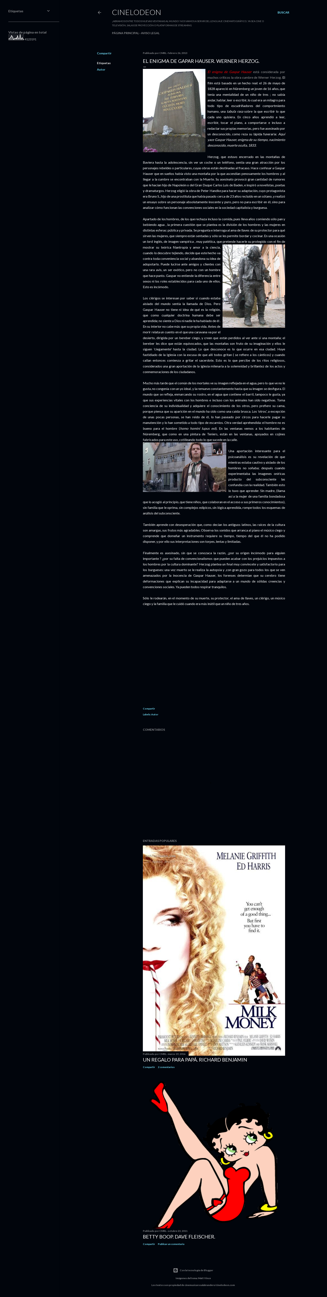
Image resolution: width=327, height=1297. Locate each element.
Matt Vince (204, 1278)
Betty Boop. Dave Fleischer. (179, 1237)
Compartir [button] (104, 53)
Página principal (125, 33)
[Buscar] (283, 12)
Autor (101, 69)
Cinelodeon (136, 12)
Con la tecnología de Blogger (193, 1270)
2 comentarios (166, 1067)
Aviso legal (150, 33)
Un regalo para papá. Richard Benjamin (195, 1060)
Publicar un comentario (171, 1244)
